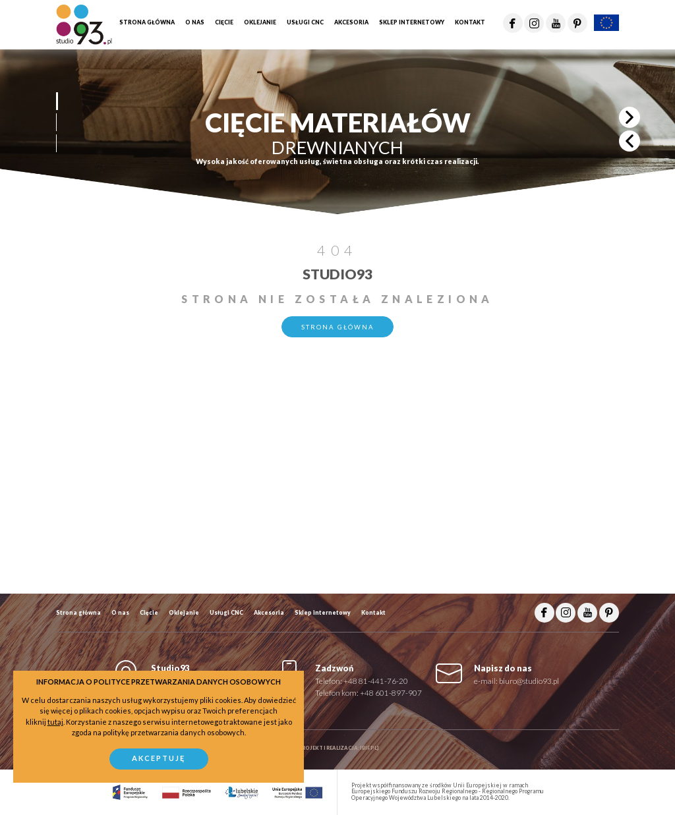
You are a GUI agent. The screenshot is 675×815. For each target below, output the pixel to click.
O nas (120, 612)
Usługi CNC (226, 612)
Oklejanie (184, 612)
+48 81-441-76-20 (375, 680)
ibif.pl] (369, 748)
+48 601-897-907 (391, 692)
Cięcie (149, 612)
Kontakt (373, 612)
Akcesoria (269, 612)
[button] (56, 101)
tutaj (55, 721)
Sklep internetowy (323, 612)
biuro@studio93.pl (529, 680)
